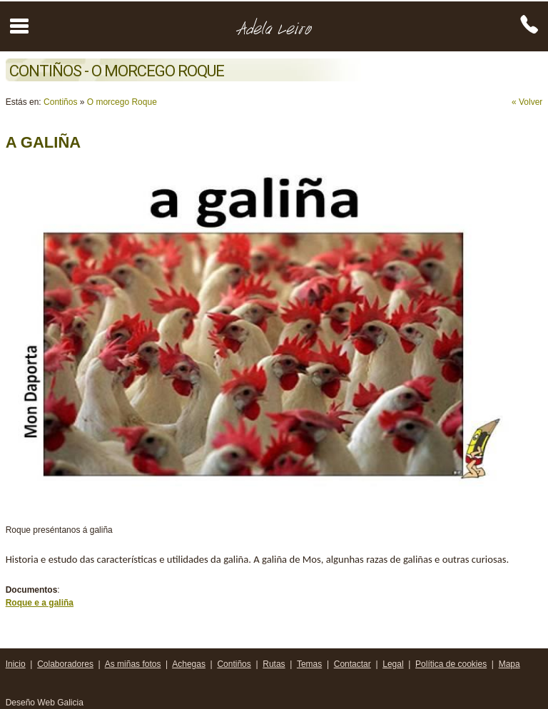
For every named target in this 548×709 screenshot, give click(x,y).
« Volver (527, 102)
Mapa (509, 664)
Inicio (16, 664)
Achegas (189, 664)
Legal (392, 664)
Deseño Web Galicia (46, 703)
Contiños (60, 102)
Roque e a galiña (39, 603)
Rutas (274, 664)
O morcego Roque (122, 102)
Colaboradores (65, 664)
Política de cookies (451, 664)
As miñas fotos (133, 664)
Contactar (352, 664)
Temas (309, 664)
